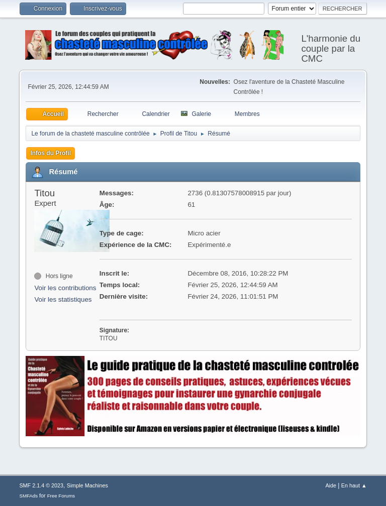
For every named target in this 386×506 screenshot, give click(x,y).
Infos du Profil (50, 153)
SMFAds (28, 495)
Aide (330, 485)
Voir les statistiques (62, 299)
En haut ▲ (354, 485)
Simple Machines (87, 485)
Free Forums (61, 495)
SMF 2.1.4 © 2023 (41, 485)
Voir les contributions (65, 288)
